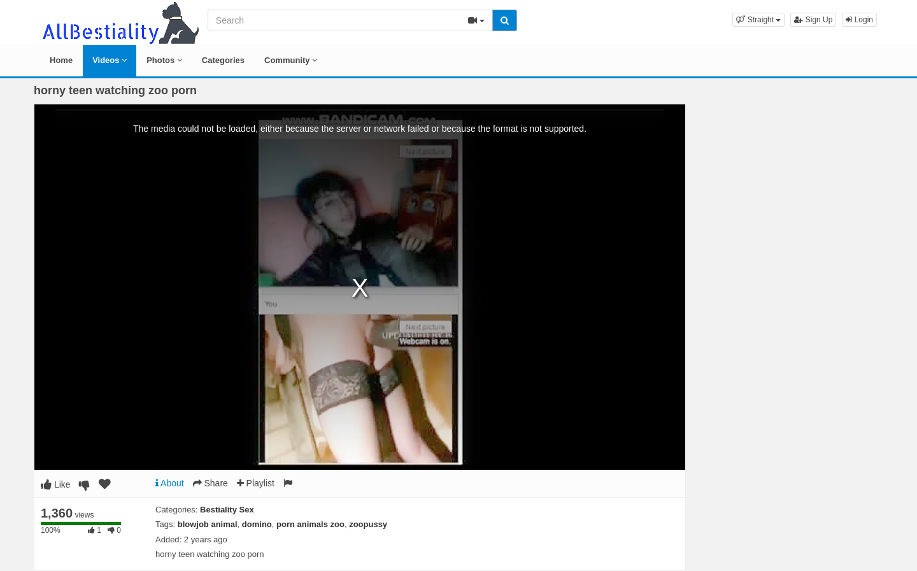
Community (290, 60)
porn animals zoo (310, 524)
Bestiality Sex (227, 509)
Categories (223, 60)
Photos (164, 60)
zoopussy (368, 524)
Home (61, 60)
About (169, 483)
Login (859, 19)
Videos (109, 60)
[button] (758, 20)
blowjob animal (208, 524)
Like (56, 484)
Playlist (255, 483)
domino (257, 524)
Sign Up (813, 19)
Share (210, 483)
